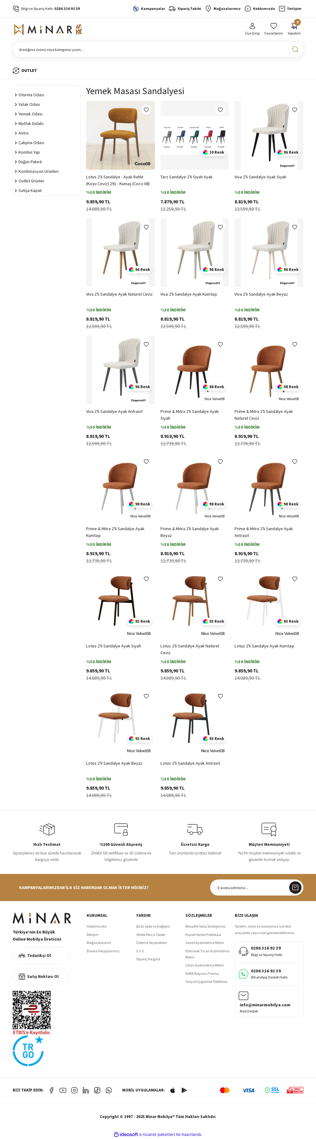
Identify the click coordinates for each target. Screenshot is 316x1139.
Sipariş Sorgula (148, 959)
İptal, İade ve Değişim (153, 926)
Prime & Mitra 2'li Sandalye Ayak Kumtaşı (115, 532)
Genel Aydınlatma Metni (204, 942)
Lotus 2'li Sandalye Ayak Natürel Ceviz (189, 649)
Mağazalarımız (99, 942)
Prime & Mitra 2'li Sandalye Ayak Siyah (189, 415)
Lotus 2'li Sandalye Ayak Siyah (113, 646)
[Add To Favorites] (146, 109)
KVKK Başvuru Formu (202, 973)
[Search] (158, 49)
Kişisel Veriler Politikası (203, 934)
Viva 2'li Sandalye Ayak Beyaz (261, 294)
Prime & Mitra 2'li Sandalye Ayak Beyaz (189, 532)
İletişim (92, 934)
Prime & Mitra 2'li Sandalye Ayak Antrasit (264, 532)
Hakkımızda (96, 926)
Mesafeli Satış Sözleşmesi (205, 926)
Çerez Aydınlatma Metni (204, 965)
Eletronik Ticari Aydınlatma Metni (207, 954)
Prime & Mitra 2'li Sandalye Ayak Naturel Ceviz (264, 415)
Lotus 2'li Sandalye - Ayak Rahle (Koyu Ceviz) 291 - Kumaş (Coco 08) (118, 180)
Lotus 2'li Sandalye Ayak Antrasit (190, 763)
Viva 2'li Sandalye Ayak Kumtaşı (188, 294)
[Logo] (48, 29)
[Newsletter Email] (256, 887)
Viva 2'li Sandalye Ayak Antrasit (114, 411)
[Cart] (294, 29)
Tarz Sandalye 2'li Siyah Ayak (186, 177)
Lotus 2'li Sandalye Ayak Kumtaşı (264, 646)
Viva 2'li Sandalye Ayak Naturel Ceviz (119, 294)
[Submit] (295, 887)
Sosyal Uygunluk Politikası (206, 981)
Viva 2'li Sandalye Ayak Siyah (260, 177)
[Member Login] (252, 29)
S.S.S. (140, 951)
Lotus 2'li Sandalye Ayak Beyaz (114, 763)
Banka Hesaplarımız (103, 951)
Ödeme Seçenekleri (151, 942)
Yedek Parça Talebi (150, 934)
